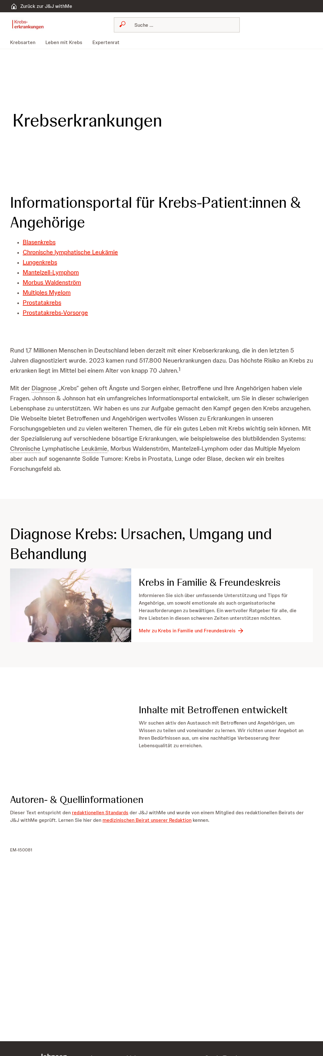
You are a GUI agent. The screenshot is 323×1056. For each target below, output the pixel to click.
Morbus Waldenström (52, 282)
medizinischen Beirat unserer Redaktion (147, 819)
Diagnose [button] (44, 388)
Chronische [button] (25, 448)
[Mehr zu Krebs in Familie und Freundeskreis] (191, 631)
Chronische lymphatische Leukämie (70, 252)
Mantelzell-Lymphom (51, 272)
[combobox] (177, 24)
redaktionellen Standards (100, 812)
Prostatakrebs (42, 302)
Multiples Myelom (47, 292)
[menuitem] (25, 42)
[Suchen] (180, 25)
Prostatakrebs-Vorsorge (55, 312)
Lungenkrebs (40, 262)
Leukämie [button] (94, 448)
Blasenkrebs (39, 242)
